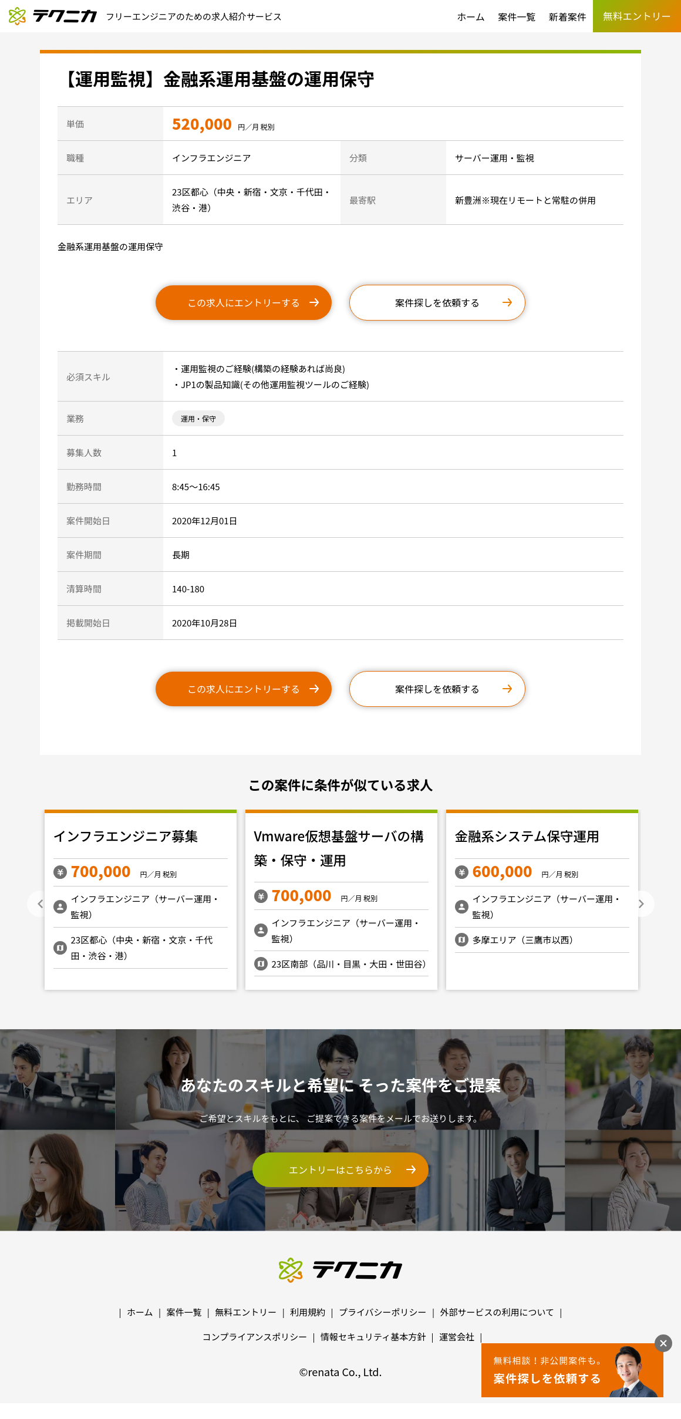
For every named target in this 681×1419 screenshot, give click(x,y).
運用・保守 (198, 418)
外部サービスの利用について (497, 1312)
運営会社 (456, 1336)
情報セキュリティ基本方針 (373, 1336)
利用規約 (307, 1312)
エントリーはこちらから (340, 1169)
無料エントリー (246, 1312)
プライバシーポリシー (383, 1312)
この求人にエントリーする (243, 302)
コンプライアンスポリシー (255, 1336)
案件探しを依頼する (437, 302)
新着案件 (567, 16)
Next (641, 904)
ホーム (471, 16)
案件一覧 (516, 16)
